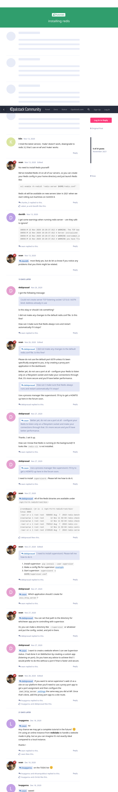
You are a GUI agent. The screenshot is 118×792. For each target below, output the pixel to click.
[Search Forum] (88, 3)
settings (32, 585)
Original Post (96, 22)
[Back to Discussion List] (3, 3)
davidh (25, 155)
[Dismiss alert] (67, 786)
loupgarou (27, 662)
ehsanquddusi (29, 734)
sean (26, 315)
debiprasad (29, 243)
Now (93, 70)
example (59, 461)
